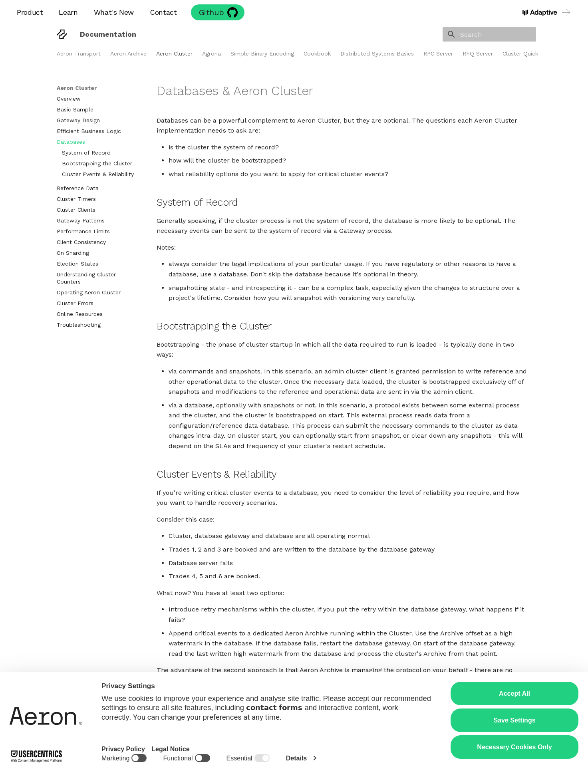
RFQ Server (478, 53)
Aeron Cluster (174, 53)
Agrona (211, 53)
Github (211, 12)
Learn (68, 12)
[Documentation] (62, 34)
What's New (114, 12)
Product (30, 12)
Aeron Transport (79, 53)
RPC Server (438, 53)
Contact (163, 12)
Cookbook (317, 53)
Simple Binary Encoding (262, 53)
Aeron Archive (128, 53)
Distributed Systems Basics (377, 53)
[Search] (489, 34)
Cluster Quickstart (527, 53)
